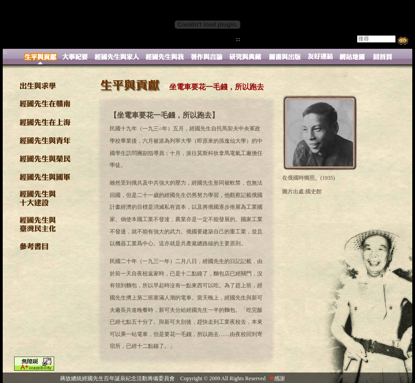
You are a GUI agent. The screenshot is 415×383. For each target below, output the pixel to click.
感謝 (277, 378)
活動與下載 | (284, 39)
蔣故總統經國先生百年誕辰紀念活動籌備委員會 (117, 378)
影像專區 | (317, 39)
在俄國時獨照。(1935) (308, 178)
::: (238, 39)
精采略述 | (252, 39)
